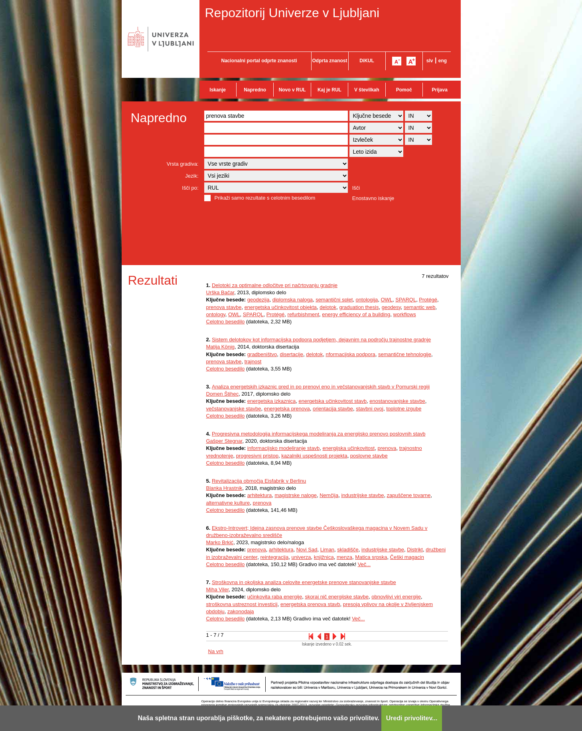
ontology (215, 314)
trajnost (253, 362)
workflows (404, 314)
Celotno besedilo (225, 322)
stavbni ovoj (369, 409)
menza (344, 557)
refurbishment (303, 314)
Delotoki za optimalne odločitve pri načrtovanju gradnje (274, 285)
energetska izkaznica (271, 401)
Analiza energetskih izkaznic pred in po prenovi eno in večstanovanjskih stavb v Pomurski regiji (321, 387)
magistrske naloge (295, 495)
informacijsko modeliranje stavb (283, 448)
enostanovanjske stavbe (397, 401)
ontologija (367, 300)
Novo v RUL (292, 90)
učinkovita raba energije (274, 597)
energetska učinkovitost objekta (281, 307)
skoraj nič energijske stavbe (337, 597)
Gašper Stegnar (224, 441)
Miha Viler (217, 589)
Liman (327, 550)
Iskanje (217, 90)
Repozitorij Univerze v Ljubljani (292, 13)
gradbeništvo (262, 354)
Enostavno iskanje (373, 198)
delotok (328, 307)
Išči (356, 188)
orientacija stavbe (333, 409)
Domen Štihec (222, 394)
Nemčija (329, 495)
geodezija (258, 300)
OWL (387, 300)
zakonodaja (240, 611)
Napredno (255, 90)
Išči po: (190, 188)
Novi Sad (307, 550)
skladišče (347, 550)
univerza (301, 557)
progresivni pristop (257, 456)
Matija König (220, 347)
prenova (386, 448)
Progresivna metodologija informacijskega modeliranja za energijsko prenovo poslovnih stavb (318, 434)
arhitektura (259, 495)
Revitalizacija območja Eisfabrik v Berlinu (259, 481)
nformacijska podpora (350, 354)
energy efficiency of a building (356, 314)
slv (429, 60)
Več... (364, 564)
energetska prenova (287, 409)
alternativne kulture (228, 503)
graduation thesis (359, 307)
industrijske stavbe (362, 495)
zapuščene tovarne (409, 495)
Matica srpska (371, 557)
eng (442, 60)
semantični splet (334, 300)
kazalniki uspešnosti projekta (314, 456)
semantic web (419, 307)
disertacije (292, 354)
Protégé (428, 300)
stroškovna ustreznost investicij (242, 604)
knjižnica (324, 557)
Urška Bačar (220, 292)
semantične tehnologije (404, 354)
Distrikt (415, 550)
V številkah (366, 90)
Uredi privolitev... (412, 718)
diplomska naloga (292, 300)
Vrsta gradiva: (183, 164)
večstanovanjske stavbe (233, 409)
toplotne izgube (403, 409)
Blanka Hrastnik (224, 488)
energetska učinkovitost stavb (332, 401)
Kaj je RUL (329, 90)
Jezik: (191, 176)
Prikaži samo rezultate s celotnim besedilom (265, 198)
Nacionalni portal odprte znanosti (259, 60)
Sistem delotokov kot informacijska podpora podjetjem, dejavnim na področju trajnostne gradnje (321, 340)
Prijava (440, 90)
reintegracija (274, 557)
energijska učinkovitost (348, 448)
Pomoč (404, 90)
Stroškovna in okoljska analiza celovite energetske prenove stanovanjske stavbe (304, 582)
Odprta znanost (329, 60)
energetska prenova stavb (310, 604)
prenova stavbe (224, 307)
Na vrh (215, 651)
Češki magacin (407, 557)
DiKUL (366, 60)
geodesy (391, 307)
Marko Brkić (220, 542)
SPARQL (405, 300)
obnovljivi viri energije (396, 597)
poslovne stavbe (369, 456)
